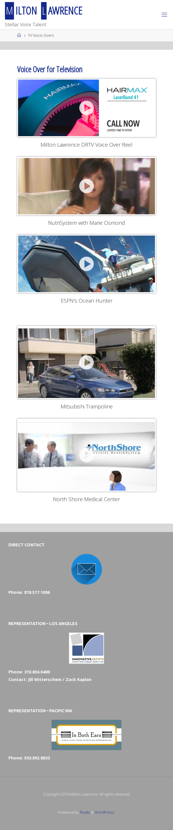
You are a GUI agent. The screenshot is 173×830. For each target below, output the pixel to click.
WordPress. (105, 812)
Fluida (84, 812)
